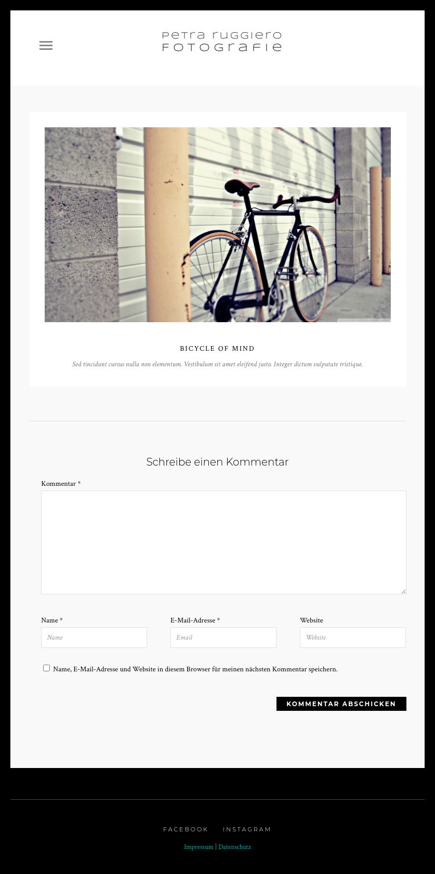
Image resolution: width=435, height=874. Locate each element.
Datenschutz (234, 847)
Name (52, 620)
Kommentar (61, 483)
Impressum (199, 847)
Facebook (186, 829)
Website (311, 620)
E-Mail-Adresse (195, 620)
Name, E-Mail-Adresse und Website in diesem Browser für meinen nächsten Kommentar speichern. (195, 669)
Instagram (247, 829)
